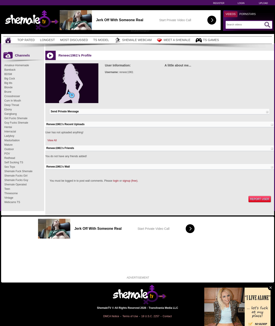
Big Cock (9, 78)
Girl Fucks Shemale (16, 118)
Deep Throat (11, 105)
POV (7, 153)
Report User (259, 199)
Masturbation (12, 140)
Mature (8, 144)
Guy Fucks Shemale (16, 122)
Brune (7, 91)
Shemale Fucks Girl (16, 175)
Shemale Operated (15, 184)
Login (241, 3)
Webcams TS (12, 202)
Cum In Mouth (12, 100)
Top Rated (26, 40)
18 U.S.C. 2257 (150, 316)
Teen (7, 188)
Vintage (8, 197)
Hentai (8, 127)
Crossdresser (12, 96)
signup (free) (129, 180)
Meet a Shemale (173, 40)
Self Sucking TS (13, 162)
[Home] (8, 40)
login (116, 180)
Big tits (8, 83)
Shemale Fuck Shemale (18, 171)
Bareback (10, 69)
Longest (47, 40)
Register (218, 3)
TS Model (101, 40)
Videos (231, 14)
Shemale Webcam (133, 40)
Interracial (10, 131)
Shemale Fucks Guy (16, 180)
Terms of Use (130, 316)
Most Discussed (74, 40)
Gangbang (10, 113)
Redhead (9, 158)
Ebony (8, 109)
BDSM (8, 74)
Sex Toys (9, 166)
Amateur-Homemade (16, 65)
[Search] (244, 24)
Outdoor (9, 149)
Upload (263, 3)
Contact (167, 316)
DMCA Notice (111, 316)
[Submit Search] (267, 24)
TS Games (207, 40)
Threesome (11, 193)
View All (52, 140)
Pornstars (247, 14)
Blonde (8, 87)
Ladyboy (9, 136)
